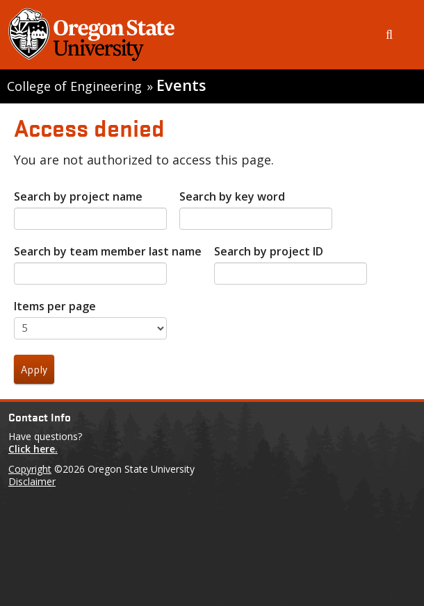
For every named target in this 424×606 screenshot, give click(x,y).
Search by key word (232, 196)
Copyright (29, 468)
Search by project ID (268, 251)
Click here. (33, 448)
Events (181, 85)
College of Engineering (74, 86)
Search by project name (78, 196)
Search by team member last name (108, 251)
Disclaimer (32, 481)
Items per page (55, 306)
